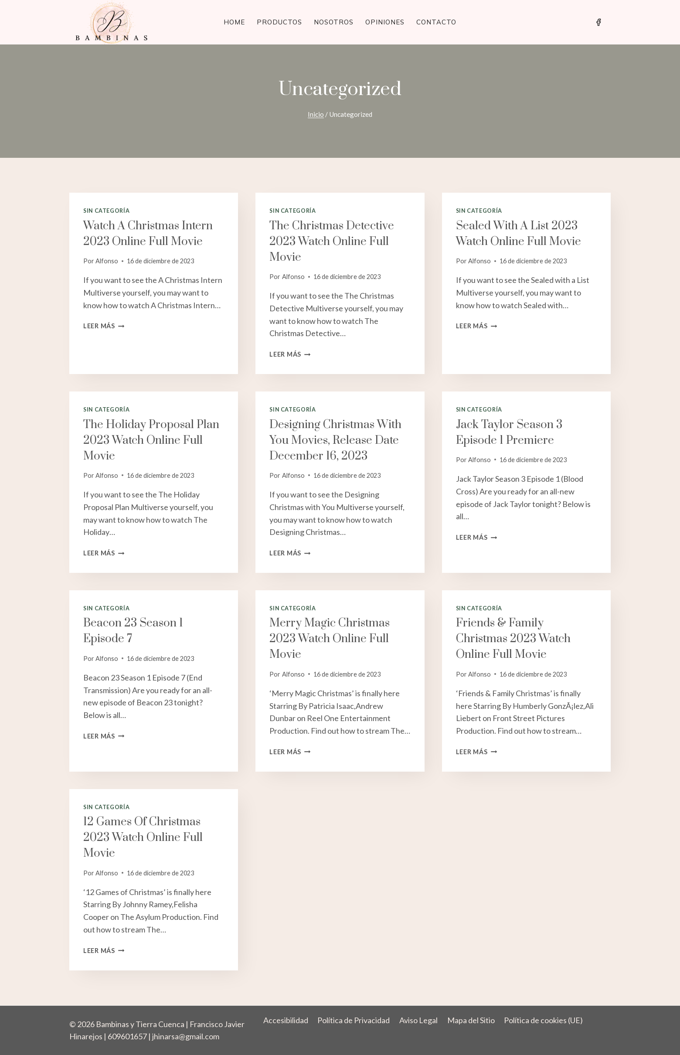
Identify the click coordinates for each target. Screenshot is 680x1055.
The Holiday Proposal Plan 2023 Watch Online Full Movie (151, 440)
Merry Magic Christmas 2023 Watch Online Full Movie (329, 639)
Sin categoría (106, 211)
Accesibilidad (285, 1020)
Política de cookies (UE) (543, 1020)
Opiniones (385, 22)
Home (234, 22)
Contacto (436, 22)
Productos (279, 22)
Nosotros (334, 22)
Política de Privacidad (353, 1020)
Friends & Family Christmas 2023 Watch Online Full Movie (513, 639)
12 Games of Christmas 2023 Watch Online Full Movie (143, 838)
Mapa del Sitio (471, 1020)
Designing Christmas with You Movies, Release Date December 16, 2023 (335, 440)
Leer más (103, 326)
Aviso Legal (418, 1020)
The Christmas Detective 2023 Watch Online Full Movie (331, 242)
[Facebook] (598, 22)
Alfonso (106, 261)
